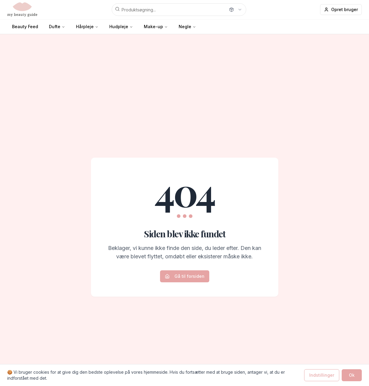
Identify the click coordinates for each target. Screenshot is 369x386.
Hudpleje (118, 26)
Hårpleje (85, 26)
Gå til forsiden (184, 276)
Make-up (153, 26)
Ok (352, 375)
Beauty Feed (25, 26)
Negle (185, 26)
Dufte (54, 26)
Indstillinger (321, 375)
